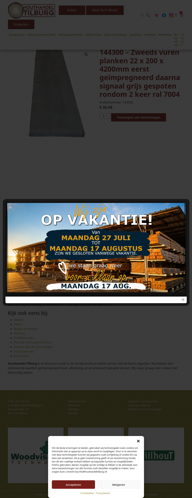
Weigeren (118, 485)
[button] (138, 441)
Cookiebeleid (87, 493)
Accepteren (73, 485)
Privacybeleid (103, 493)
